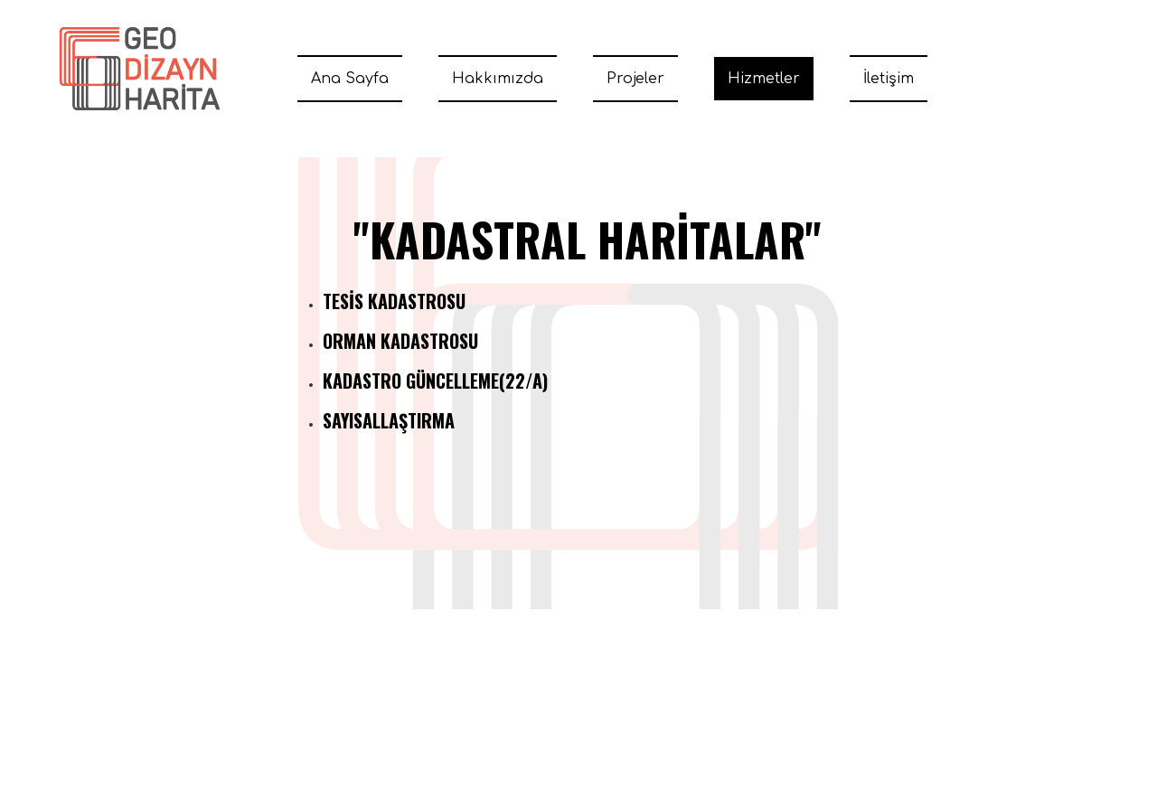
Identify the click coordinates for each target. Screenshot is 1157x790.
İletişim (888, 79)
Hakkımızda (497, 79)
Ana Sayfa (350, 79)
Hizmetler (764, 79)
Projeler (635, 79)
